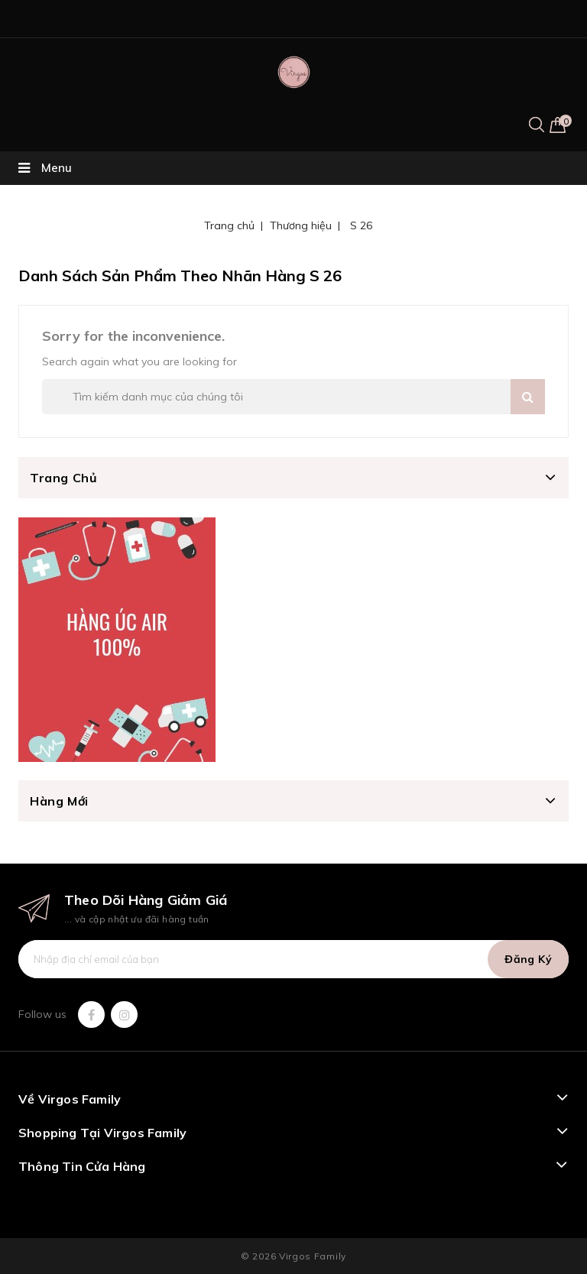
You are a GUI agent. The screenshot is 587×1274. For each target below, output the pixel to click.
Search (528, 396)
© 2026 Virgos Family (293, 1256)
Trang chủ (63, 477)
